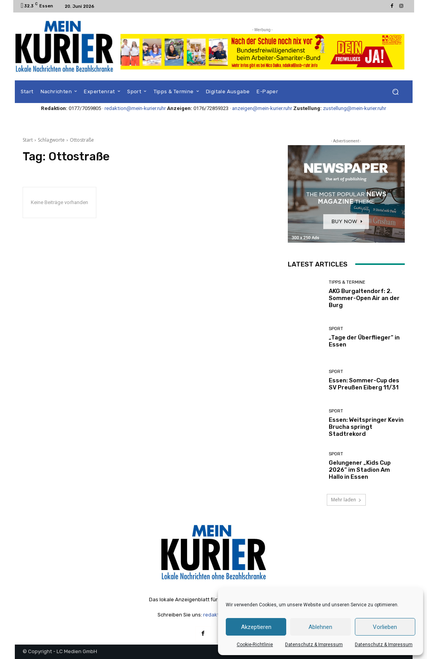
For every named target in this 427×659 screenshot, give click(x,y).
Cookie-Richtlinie (255, 644)
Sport (336, 329)
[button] (395, 92)
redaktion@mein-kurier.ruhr (135, 108)
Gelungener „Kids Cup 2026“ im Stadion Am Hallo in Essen (360, 469)
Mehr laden (346, 499)
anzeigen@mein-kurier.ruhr (262, 108)
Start (28, 140)
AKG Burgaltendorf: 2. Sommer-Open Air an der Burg (364, 298)
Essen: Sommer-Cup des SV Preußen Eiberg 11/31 (364, 384)
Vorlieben (385, 627)
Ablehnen (320, 627)
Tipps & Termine (347, 282)
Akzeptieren (256, 627)
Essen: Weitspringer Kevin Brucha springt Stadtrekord (366, 426)
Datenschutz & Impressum (314, 644)
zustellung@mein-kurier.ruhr (354, 108)
